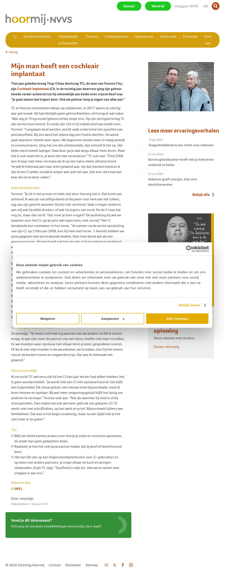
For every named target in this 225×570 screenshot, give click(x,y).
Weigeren (47, 318)
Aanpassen (112, 318)
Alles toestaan (177, 318)
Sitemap (91, 565)
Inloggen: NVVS (186, 6)
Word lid (158, 6)
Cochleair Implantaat (33, 88)
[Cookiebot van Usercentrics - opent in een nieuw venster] (189, 249)
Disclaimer (73, 565)
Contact (55, 565)
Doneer (129, 6)
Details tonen (189, 305)
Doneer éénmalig (166, 346)
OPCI (18, 488)
